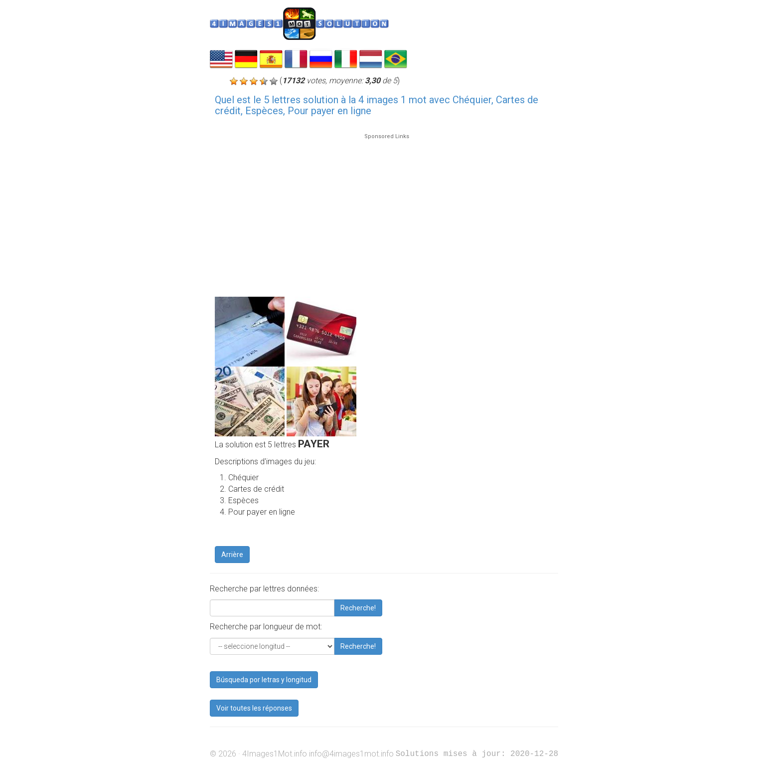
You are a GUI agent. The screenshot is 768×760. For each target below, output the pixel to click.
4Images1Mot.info (274, 754)
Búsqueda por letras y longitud (263, 680)
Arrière (232, 555)
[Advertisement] (386, 210)
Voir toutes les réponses (254, 708)
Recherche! (358, 608)
